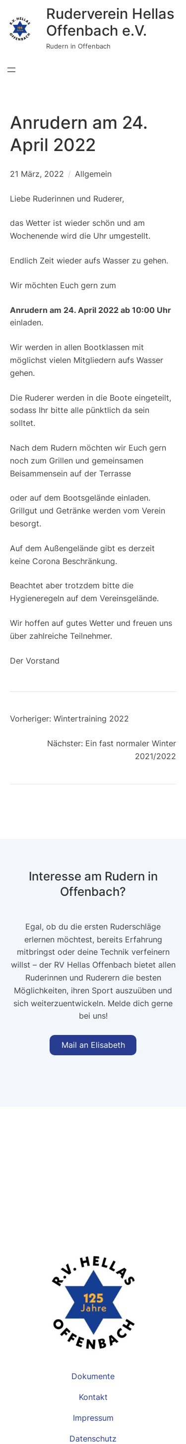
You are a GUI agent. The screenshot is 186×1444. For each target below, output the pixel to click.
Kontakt (93, 1397)
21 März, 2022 (37, 174)
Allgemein (93, 174)
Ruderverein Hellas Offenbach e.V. (110, 22)
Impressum (93, 1418)
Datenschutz (93, 1439)
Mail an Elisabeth (93, 1045)
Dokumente (93, 1376)
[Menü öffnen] (11, 70)
